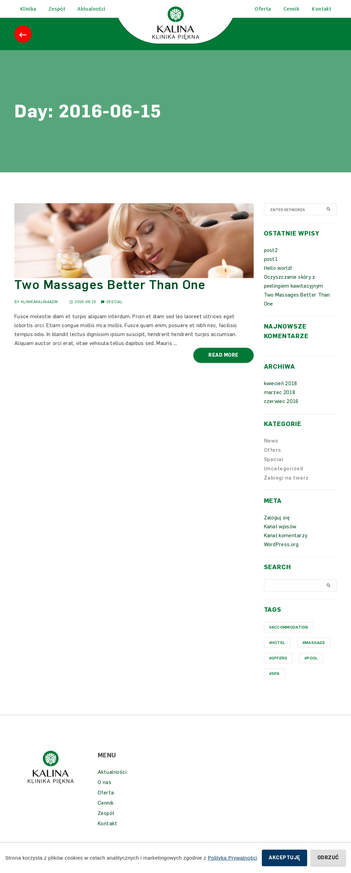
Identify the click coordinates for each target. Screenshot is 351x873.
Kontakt (108, 831)
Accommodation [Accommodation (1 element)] (289, 635)
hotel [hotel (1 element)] (278, 650)
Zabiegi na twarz (286, 486)
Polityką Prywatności (232, 858)
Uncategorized (283, 476)
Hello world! (278, 276)
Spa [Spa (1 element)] (275, 681)
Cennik (106, 811)
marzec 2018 (279, 400)
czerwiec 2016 (281, 409)
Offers (272, 458)
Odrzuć (328, 858)
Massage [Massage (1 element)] (315, 650)
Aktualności (112, 780)
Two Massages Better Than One (109, 292)
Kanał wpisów (280, 534)
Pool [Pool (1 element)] (312, 666)
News (271, 449)
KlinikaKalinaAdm (39, 310)
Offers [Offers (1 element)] (279, 666)
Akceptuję (284, 858)
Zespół (106, 821)
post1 (271, 267)
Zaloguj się (277, 525)
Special (114, 310)
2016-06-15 (83, 310)
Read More (223, 363)
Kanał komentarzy (285, 543)
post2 (271, 258)
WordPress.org (281, 552)
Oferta (106, 800)
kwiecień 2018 (280, 391)
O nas (105, 790)
